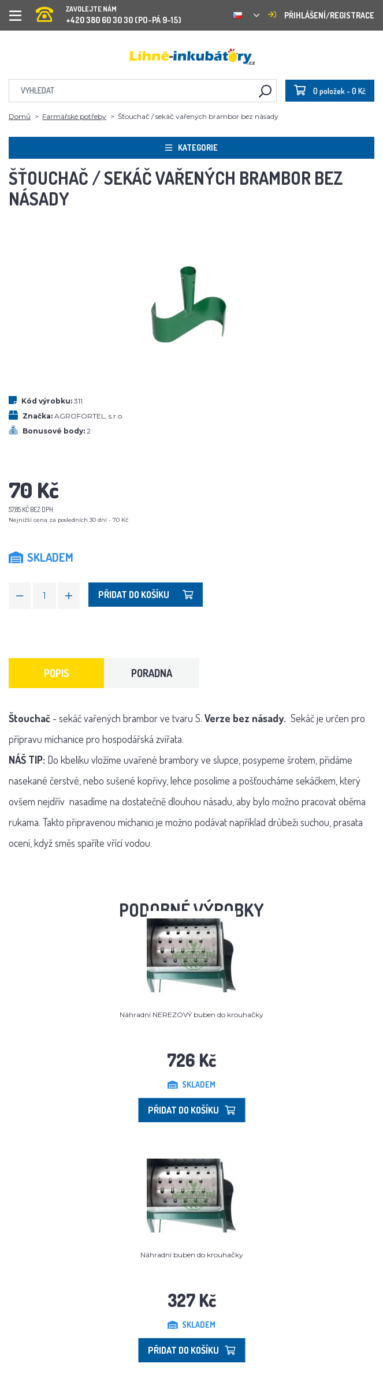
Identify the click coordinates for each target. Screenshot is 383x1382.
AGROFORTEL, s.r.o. (89, 416)
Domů (20, 116)
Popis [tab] (56, 673)
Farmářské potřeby (74, 116)
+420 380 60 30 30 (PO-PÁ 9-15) (108, 11)
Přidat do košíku (145, 594)
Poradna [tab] (151, 673)
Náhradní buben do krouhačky (191, 1254)
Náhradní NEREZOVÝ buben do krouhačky (191, 1014)
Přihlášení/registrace (321, 15)
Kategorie (191, 147)
